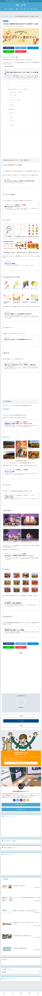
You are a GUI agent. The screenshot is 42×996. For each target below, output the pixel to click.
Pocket (21, 51)
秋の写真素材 (11, 109)
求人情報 (33, 9)
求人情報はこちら (21, 809)
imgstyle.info (12, 125)
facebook (9, 47)
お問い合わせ (29, 993)
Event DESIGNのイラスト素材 (15, 92)
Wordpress (27, 9)
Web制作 (6, 16)
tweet (20, 47)
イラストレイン (13, 102)
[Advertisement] (21, 144)
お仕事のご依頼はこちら (21, 804)
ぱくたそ (11, 115)
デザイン (12, 9)
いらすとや (12, 97)
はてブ (33, 47)
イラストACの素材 (13, 95)
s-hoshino (12, 122)
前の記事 (21, 716)
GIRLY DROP (12, 120)
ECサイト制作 (19, 9)
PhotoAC (11, 112)
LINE (8, 51)
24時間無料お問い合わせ (21, 763)
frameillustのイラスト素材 (15, 100)
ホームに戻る (21, 721)
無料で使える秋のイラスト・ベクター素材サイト (18, 89)
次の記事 (21, 725)
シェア (12, 993)
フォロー (21, 993)
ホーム (7, 9)
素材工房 (11, 105)
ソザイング (12, 117)
